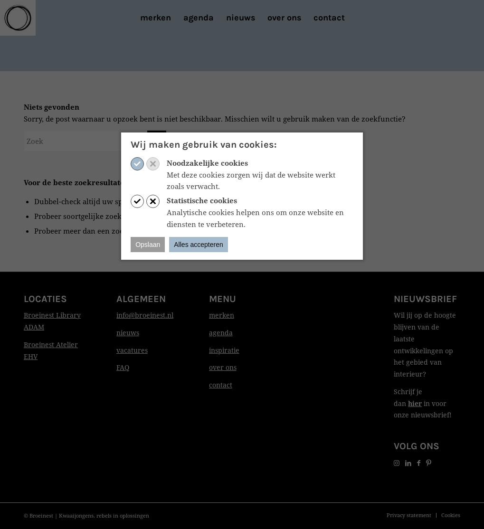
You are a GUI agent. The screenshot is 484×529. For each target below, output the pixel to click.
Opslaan (147, 244)
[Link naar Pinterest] (428, 462)
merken (221, 315)
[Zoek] (95, 141)
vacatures (132, 350)
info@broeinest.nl (144, 315)
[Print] (18, 18)
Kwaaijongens (76, 515)
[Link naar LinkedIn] (408, 462)
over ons (223, 367)
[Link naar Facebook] (418, 462)
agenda (221, 332)
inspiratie (224, 350)
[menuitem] (155, 18)
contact (220, 384)
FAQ (122, 367)
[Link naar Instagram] (396, 462)
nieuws (127, 332)
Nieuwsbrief (425, 298)
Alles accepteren (198, 244)
